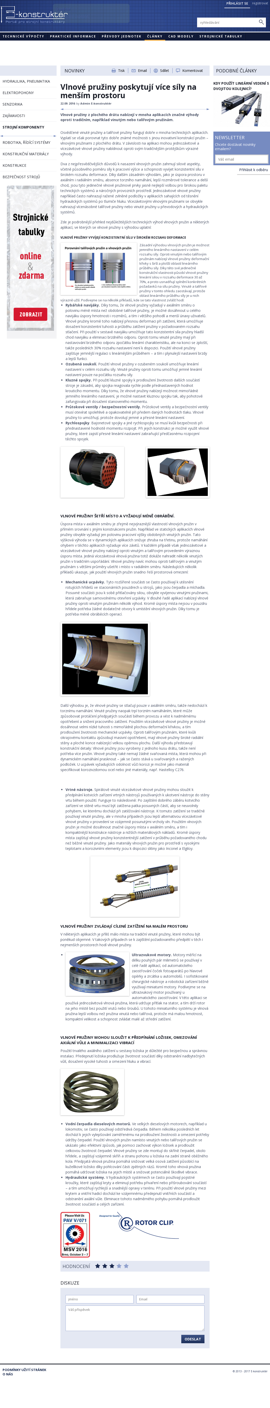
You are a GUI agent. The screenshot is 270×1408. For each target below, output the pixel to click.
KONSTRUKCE (14, 165)
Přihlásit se (237, 3)
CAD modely (181, 36)
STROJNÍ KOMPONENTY (23, 127)
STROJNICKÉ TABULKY (220, 36)
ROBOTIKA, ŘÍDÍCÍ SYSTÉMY (26, 142)
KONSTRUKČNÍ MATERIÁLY (26, 153)
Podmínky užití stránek (24, 1370)
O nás (8, 1374)
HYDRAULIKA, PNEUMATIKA (26, 81)
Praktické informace (73, 36)
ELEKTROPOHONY (18, 92)
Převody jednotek (122, 36)
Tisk (121, 70)
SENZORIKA (12, 104)
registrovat (260, 3)
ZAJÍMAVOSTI (14, 115)
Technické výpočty (23, 36)
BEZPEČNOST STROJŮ (21, 176)
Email (142, 70)
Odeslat (193, 1339)
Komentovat (192, 70)
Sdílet (164, 70)
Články (155, 36)
